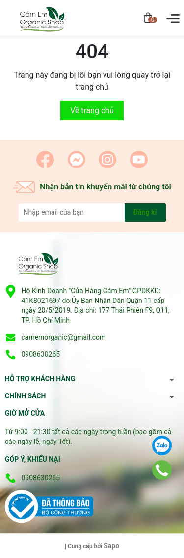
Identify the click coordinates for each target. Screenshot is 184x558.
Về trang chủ (92, 110)
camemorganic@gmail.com (63, 337)
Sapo (111, 546)
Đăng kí (145, 212)
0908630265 (40, 354)
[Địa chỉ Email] (92, 212)
